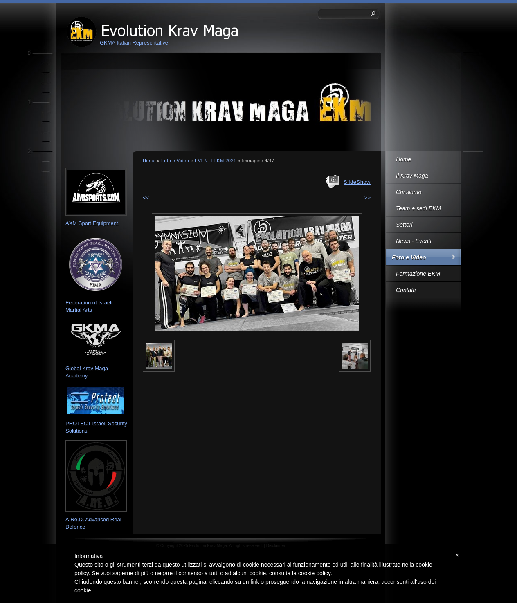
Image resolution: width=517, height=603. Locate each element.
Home (403, 159)
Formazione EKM (418, 273)
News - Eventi (413, 241)
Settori (404, 224)
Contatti (406, 290)
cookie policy (314, 573)
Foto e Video (409, 257)
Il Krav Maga (412, 175)
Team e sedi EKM (418, 208)
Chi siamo (408, 192)
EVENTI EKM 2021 (215, 160)
